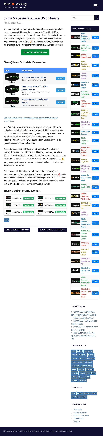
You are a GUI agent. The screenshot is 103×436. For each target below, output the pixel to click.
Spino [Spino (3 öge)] (80, 377)
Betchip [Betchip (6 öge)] (74, 355)
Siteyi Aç (61, 78)
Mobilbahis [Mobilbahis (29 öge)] (92, 373)
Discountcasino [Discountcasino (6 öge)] (86, 366)
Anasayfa (78, 409)
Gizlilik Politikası (80, 412)
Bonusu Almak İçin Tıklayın (35, 52)
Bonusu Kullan (28, 198)
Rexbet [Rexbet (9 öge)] (73, 377)
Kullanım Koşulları (81, 415)
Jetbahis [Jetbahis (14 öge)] (83, 373)
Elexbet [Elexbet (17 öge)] (74, 369)
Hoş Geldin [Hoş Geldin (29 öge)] (75, 397)
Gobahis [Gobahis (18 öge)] (81, 369)
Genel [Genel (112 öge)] (94, 393)
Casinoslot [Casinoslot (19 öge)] (75, 366)
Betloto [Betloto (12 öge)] (91, 355)
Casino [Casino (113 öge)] (79, 393)
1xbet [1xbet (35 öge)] (73, 351)
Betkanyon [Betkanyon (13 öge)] (83, 355)
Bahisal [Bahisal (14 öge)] (80, 351)
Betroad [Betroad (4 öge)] (74, 358)
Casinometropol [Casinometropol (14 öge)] (77, 362)
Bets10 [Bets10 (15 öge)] (81, 358)
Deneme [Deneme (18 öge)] (87, 393)
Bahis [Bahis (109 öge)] (73, 393)
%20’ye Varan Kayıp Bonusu (17, 230)
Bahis (7, 220)
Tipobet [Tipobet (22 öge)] (87, 377)
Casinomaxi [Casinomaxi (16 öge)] (90, 358)
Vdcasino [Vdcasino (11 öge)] (74, 380)
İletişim (77, 421)
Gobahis (19, 23)
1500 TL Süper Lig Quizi (83, 318)
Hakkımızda (78, 418)
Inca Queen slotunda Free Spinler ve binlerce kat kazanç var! (83, 336)
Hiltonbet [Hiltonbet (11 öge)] (89, 369)
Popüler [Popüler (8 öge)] (84, 397)
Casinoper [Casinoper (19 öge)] (88, 362)
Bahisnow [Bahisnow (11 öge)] (88, 351)
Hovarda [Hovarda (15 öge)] (74, 373)
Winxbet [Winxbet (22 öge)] (83, 380)
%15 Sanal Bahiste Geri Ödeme (51, 230)
